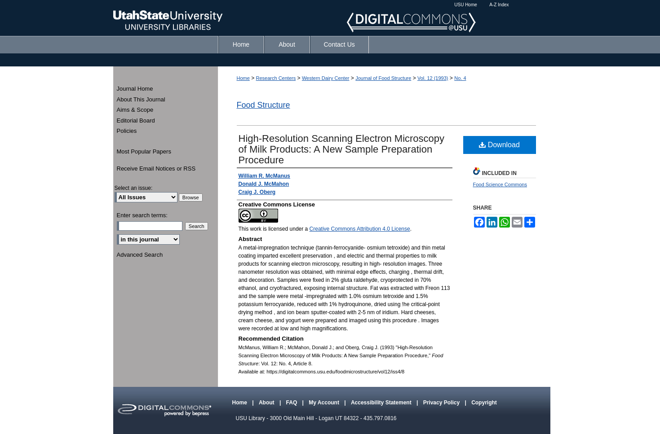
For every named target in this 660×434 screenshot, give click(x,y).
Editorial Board (136, 120)
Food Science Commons (500, 184)
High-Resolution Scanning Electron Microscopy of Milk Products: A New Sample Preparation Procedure (342, 149)
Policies (127, 130)
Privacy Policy (442, 402)
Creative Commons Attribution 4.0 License (360, 229)
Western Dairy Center (326, 78)
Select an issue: (134, 188)
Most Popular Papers (144, 151)
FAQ (292, 402)
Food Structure (263, 105)
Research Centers (276, 78)
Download (499, 145)
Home (243, 78)
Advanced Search (140, 254)
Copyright (484, 402)
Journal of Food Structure (383, 78)
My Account (325, 402)
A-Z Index (499, 4)
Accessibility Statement (382, 402)
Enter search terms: (142, 215)
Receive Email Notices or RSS (156, 168)
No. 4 (460, 78)
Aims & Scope (135, 109)
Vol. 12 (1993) (432, 78)
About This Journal (141, 99)
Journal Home (135, 88)
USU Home (465, 4)
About (267, 402)
